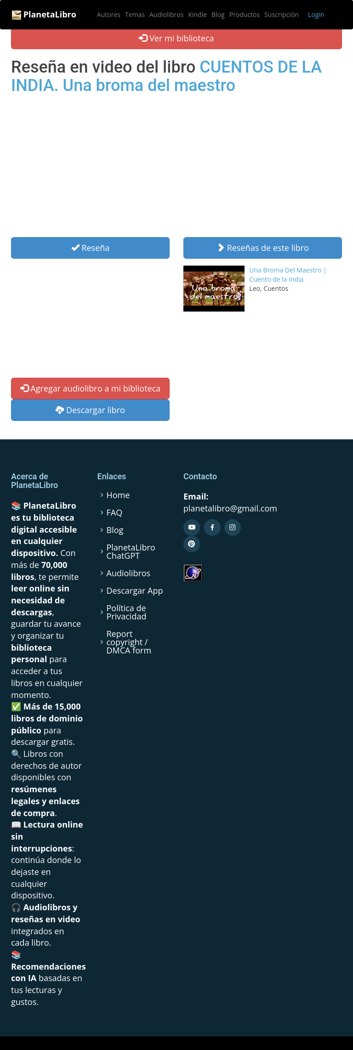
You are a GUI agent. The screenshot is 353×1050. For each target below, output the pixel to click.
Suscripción (281, 14)
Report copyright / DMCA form (129, 642)
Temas (135, 14)
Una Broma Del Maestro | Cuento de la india (287, 275)
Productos (244, 14)
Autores (108, 14)
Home (118, 495)
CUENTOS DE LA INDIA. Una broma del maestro (166, 76)
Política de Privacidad (127, 612)
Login (316, 14)
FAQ (115, 512)
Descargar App (135, 590)
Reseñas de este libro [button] (262, 247)
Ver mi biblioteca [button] (176, 38)
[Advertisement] (176, 168)
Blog (218, 14)
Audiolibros (166, 14)
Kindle (197, 14)
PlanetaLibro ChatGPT (131, 551)
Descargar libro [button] (90, 409)
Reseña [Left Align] (90, 247)
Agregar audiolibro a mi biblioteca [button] (90, 388)
